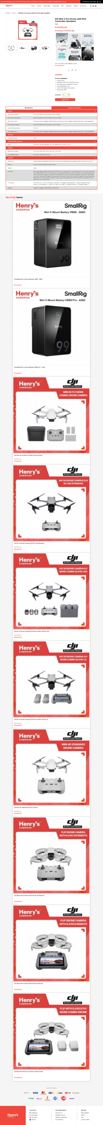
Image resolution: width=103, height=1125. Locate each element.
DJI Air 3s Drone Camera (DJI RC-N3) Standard (29, 543)
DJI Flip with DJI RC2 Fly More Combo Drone (28, 1071)
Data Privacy (59, 1119)
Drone (14, 13)
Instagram (34, 1115)
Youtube (33, 1117)
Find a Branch (85, 1113)
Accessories (56, 6)
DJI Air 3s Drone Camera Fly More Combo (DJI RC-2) (31, 719)
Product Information (74, 108)
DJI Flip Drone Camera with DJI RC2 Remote (28, 983)
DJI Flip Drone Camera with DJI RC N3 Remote (29, 895)
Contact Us (58, 1113)
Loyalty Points (85, 1119)
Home (33, 6)
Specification (29, 108)
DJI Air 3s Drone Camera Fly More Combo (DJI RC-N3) (31, 631)
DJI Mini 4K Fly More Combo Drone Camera (28, 455)
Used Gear (69, 6)
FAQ (82, 1117)
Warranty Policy (60, 1115)
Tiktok (33, 1119)
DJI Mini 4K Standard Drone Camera (25, 807)
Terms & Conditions (61, 1117)
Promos (39, 6)
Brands (76, 6)
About (83, 1115)
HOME (8, 13)
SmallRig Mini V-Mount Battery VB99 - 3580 (28, 279)
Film (62, 6)
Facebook (33, 1113)
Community (83, 6)
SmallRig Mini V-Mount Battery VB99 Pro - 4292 (29, 367)
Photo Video (47, 6)
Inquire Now (65, 99)
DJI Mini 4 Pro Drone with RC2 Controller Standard (34, 13)
